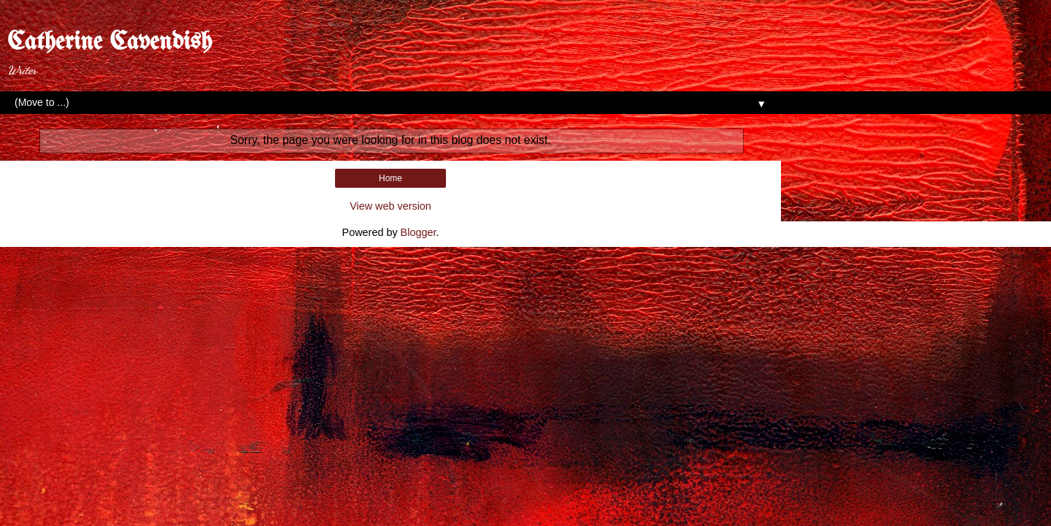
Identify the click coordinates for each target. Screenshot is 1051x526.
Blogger (418, 232)
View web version (390, 206)
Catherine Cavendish (109, 42)
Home (390, 178)
